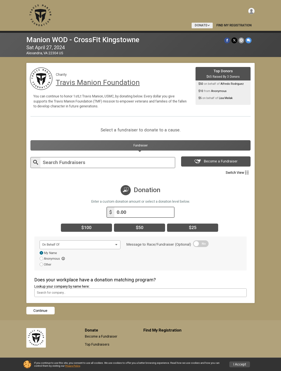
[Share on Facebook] (228, 40)
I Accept (239, 364)
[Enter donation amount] (144, 213)
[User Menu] (251, 11)
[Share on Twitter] (234, 40)
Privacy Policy (72, 365)
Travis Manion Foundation (98, 82)
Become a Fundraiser (215, 163)
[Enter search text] (107, 164)
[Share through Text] (248, 40)
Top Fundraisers (97, 345)
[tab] (140, 146)
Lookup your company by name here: (62, 287)
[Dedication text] (80, 245)
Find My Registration (234, 25)
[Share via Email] (241, 40)
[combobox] (140, 293)
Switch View (237, 174)
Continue (40, 311)
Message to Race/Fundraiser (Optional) (158, 245)
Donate (201, 25)
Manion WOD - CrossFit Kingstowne (82, 40)
